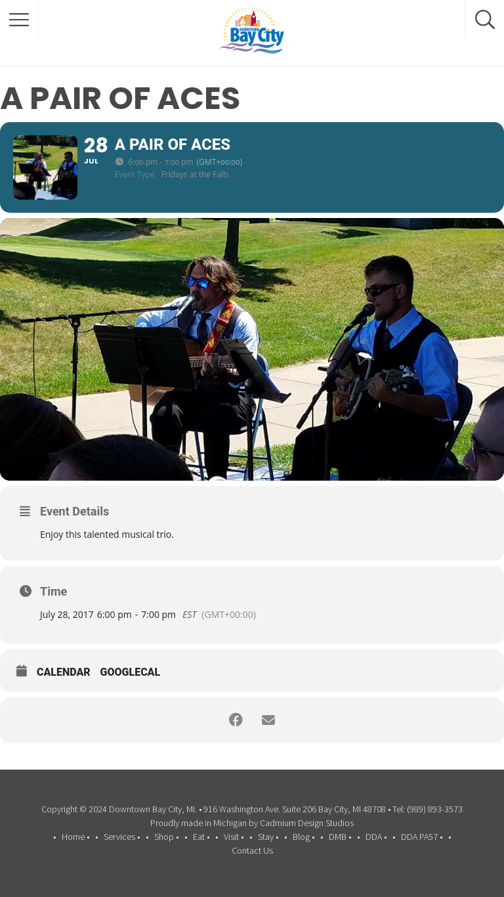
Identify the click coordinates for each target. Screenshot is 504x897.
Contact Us (252, 850)
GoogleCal (130, 673)
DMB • (340, 836)
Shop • (166, 836)
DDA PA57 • (421, 836)
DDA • (376, 836)
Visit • (233, 836)
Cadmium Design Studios (307, 823)
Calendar (64, 673)
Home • (75, 836)
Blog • (303, 836)
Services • (122, 836)
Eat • (201, 836)
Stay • (268, 836)
